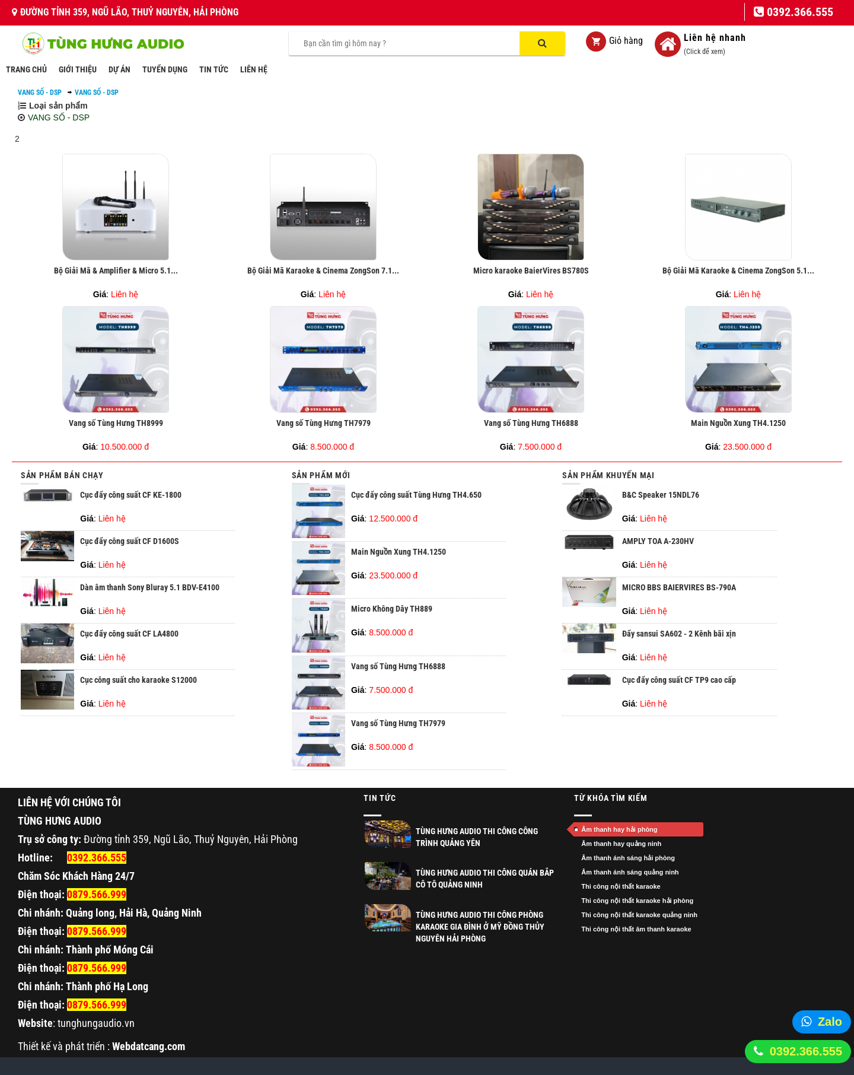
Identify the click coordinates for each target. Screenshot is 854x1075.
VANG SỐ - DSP (40, 92)
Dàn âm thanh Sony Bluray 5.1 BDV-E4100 (149, 587)
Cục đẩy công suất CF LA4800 (129, 633)
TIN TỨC (213, 69)
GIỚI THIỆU (78, 69)
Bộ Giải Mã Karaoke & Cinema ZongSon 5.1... (738, 270)
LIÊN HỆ (253, 69)
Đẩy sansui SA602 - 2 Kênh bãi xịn (679, 633)
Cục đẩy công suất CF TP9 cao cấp (679, 680)
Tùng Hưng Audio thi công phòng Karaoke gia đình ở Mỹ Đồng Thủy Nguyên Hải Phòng (480, 926)
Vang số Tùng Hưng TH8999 (116, 423)
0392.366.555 (806, 1051)
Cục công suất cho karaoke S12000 (138, 680)
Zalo (830, 1021)
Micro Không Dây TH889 (391, 608)
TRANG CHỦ (26, 69)
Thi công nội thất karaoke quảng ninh (639, 914)
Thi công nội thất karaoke (620, 886)
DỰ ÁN (119, 69)
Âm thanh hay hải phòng (619, 829)
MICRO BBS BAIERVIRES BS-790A (679, 587)
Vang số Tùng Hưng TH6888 (531, 423)
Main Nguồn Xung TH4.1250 (738, 423)
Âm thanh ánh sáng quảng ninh (629, 872)
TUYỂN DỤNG (164, 69)
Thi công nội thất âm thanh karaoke (636, 929)
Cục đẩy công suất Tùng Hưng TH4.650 (416, 495)
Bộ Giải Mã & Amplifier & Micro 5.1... (116, 270)
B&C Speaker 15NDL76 (660, 495)
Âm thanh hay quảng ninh (621, 843)
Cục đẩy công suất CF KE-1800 (130, 495)
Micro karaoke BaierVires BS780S (531, 270)
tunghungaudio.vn (96, 1023)
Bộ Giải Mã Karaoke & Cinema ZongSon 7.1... (323, 270)
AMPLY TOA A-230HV (658, 541)
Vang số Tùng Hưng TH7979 (323, 423)
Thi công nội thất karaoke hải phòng (637, 900)
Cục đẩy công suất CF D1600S (129, 541)
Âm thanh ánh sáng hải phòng (628, 857)
